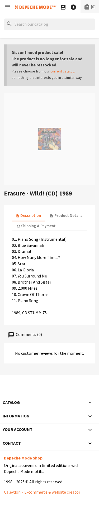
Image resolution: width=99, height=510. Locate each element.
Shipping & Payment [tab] (36, 225)
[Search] (49, 24)
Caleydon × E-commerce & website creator (42, 492)
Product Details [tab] (66, 215)
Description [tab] (28, 215)
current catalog (62, 71)
